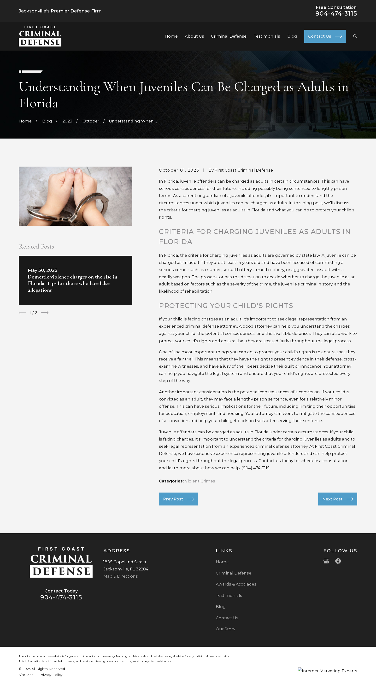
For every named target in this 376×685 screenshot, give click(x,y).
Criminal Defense (233, 573)
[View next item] (44, 312)
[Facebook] (338, 561)
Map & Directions (120, 576)
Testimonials (229, 595)
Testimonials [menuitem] (267, 36)
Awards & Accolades (236, 584)
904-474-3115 (336, 13)
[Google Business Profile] (326, 561)
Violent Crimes (200, 481)
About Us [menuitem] (194, 36)
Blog (221, 606)
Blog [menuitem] (292, 36)
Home (222, 561)
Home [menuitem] (171, 36)
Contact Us (227, 617)
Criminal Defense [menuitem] (229, 36)
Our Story (225, 629)
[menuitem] (26, 675)
